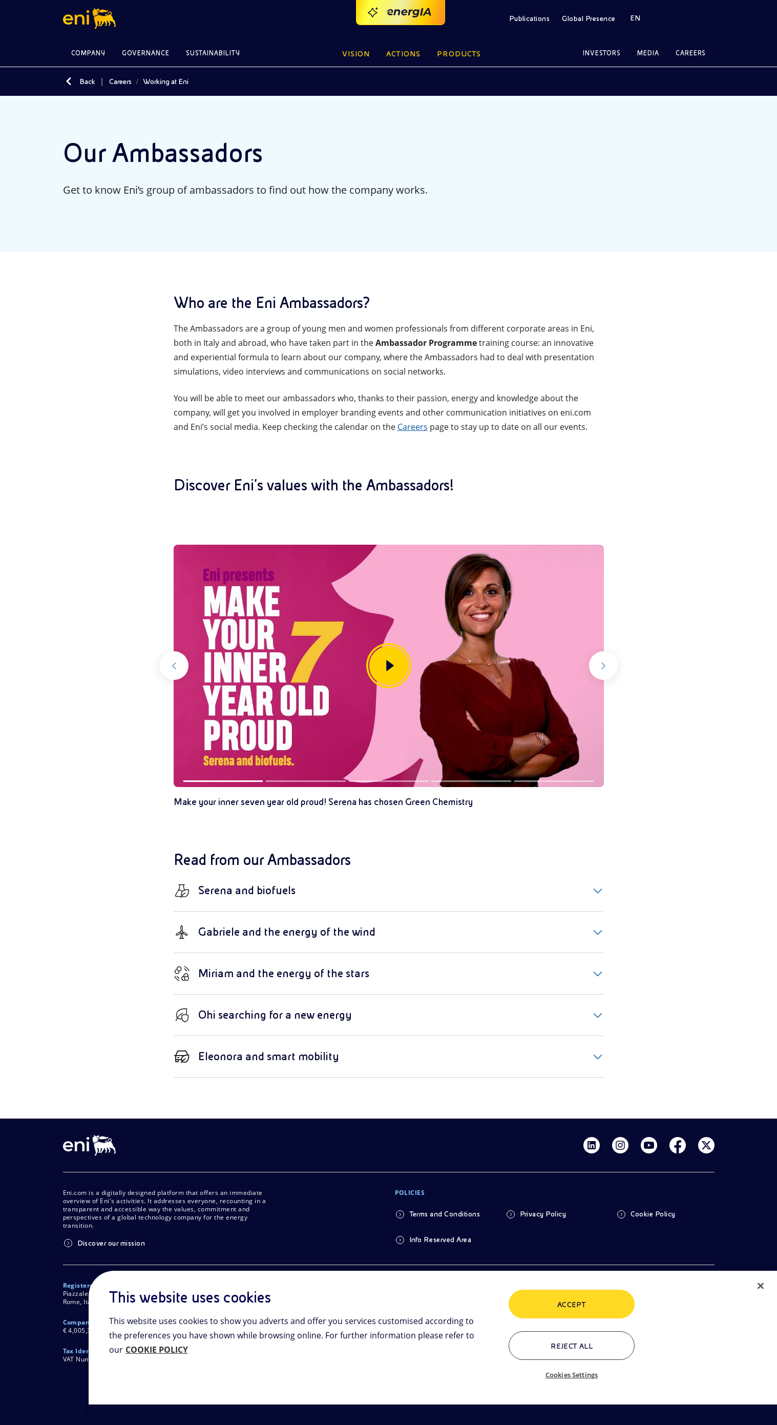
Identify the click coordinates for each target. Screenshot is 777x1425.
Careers (120, 81)
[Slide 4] (471, 781)
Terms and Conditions (444, 1214)
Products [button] (459, 54)
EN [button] (635, 18)
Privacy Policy (543, 1214)
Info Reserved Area (440, 1239)
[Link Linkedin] (591, 1145)
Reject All (572, 1346)
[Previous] (192, 666)
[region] (433, 1348)
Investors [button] (602, 53)
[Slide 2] (306, 781)
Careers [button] (691, 53)
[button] (91, 18)
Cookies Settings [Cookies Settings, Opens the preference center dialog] (571, 1374)
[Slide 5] (554, 781)
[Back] (69, 81)
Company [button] (88, 53)
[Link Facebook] (677, 1145)
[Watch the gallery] (389, 666)
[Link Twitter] (706, 1145)
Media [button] (648, 53)
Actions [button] (403, 54)
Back (87, 81)
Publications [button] (529, 18)
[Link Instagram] (620, 1145)
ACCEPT (571, 1304)
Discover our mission (111, 1243)
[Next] (585, 666)
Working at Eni (165, 81)
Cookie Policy (653, 1214)
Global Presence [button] (588, 18)
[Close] (760, 1286)
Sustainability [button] (213, 53)
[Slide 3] (389, 781)
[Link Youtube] (649, 1145)
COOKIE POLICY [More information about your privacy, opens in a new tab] (156, 1349)
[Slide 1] (223, 781)
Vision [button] (356, 54)
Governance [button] (146, 53)
